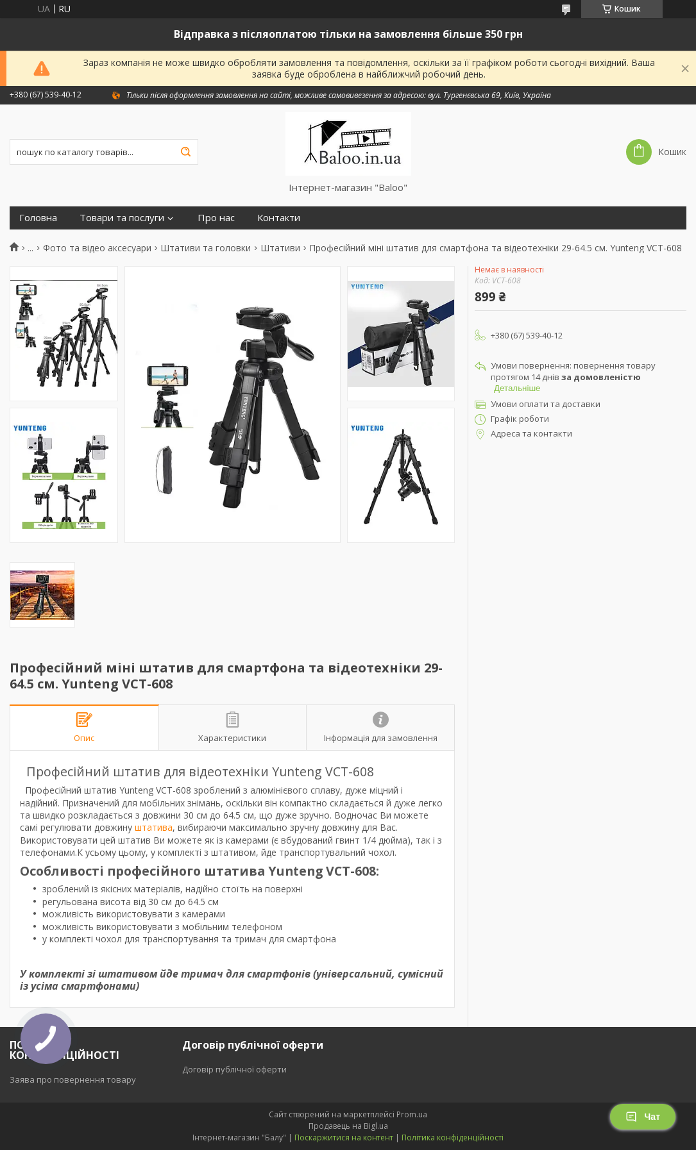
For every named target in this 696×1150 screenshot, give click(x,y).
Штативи (280, 248)
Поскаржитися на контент (343, 1137)
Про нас (216, 217)
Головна (38, 217)
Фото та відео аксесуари (97, 248)
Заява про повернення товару (73, 1079)
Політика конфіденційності (453, 1137)
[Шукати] (185, 152)
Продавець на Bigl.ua (348, 1126)
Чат (642, 1116)
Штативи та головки (205, 248)
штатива (154, 827)
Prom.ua (411, 1114)
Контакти (278, 217)
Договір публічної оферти (234, 1069)
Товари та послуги (122, 217)
